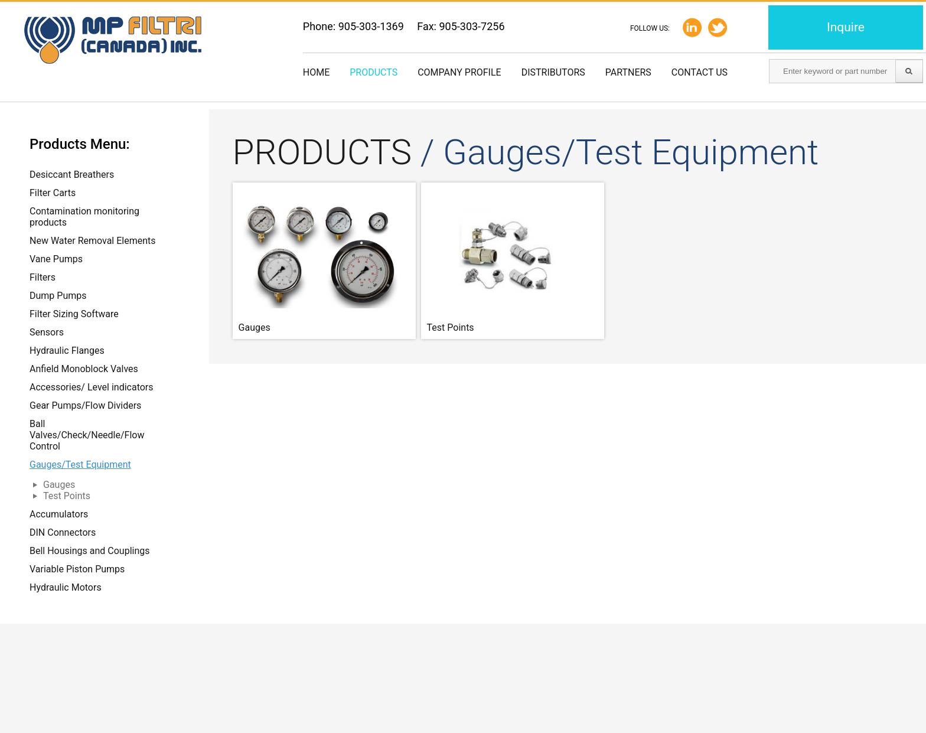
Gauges (59, 484)
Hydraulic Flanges (67, 350)
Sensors (47, 332)
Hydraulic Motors (66, 587)
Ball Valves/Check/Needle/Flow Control (87, 435)
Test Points (66, 495)
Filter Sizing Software (74, 314)
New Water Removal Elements (93, 240)
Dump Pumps (58, 295)
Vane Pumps (56, 259)
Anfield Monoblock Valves (84, 368)
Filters (43, 277)
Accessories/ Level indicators (92, 387)
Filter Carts (53, 192)
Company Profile (459, 72)
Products (373, 72)
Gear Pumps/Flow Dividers (85, 405)
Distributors (553, 72)
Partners (628, 72)
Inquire (846, 27)
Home (316, 72)
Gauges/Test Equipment (80, 464)
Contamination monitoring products (84, 217)
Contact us (699, 72)
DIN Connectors (63, 532)
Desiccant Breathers (72, 174)
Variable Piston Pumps (77, 569)
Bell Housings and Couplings (90, 550)
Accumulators (59, 514)
